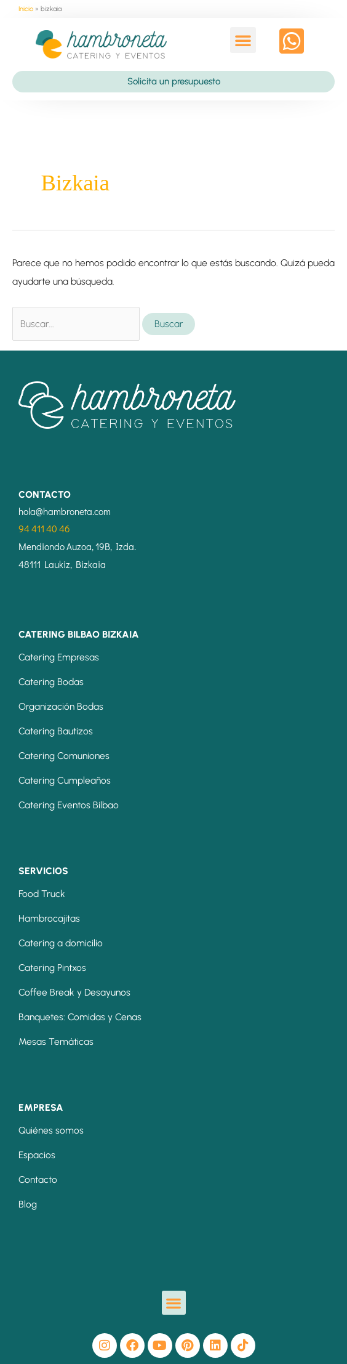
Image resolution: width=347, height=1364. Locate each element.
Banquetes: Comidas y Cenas (80, 1017)
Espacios (36, 1155)
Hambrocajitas (49, 918)
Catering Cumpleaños (64, 780)
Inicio (25, 9)
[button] (243, 40)
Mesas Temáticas (56, 1041)
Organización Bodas (60, 706)
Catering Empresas (58, 657)
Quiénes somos (51, 1130)
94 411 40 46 (44, 528)
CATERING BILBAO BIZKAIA (78, 634)
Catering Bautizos (55, 731)
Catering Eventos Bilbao (68, 805)
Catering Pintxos (52, 967)
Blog (27, 1204)
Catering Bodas (51, 682)
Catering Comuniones (64, 755)
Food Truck (41, 893)
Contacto (37, 1179)
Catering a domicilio (60, 943)
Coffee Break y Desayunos (74, 992)
